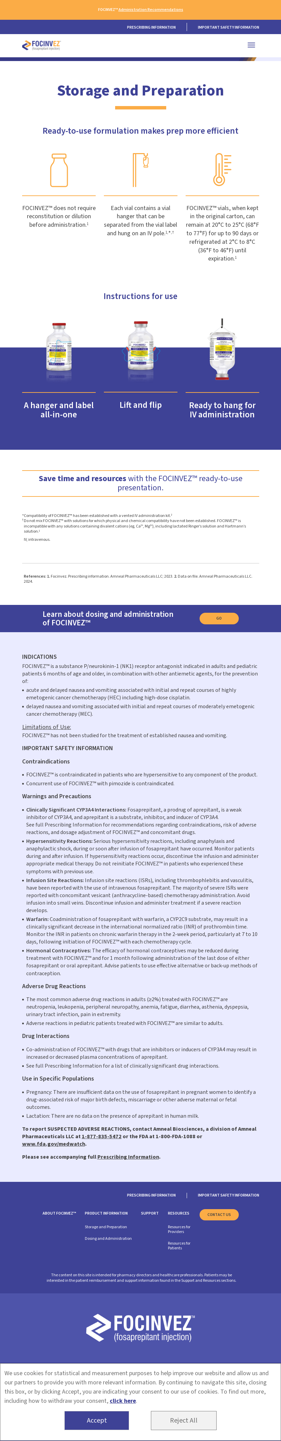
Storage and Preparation (106, 1227)
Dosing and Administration (108, 1239)
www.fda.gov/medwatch (53, 1144)
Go (219, 618)
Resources (178, 1213)
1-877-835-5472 (102, 1136)
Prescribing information (151, 1195)
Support (150, 1213)
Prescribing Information (128, 1157)
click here (123, 1401)
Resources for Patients (179, 1246)
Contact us (219, 1215)
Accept (97, 1420)
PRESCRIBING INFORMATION (151, 27)
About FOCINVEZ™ (59, 1213)
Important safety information (228, 27)
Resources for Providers (179, 1229)
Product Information (106, 1213)
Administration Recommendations (151, 10)
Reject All (184, 1420)
